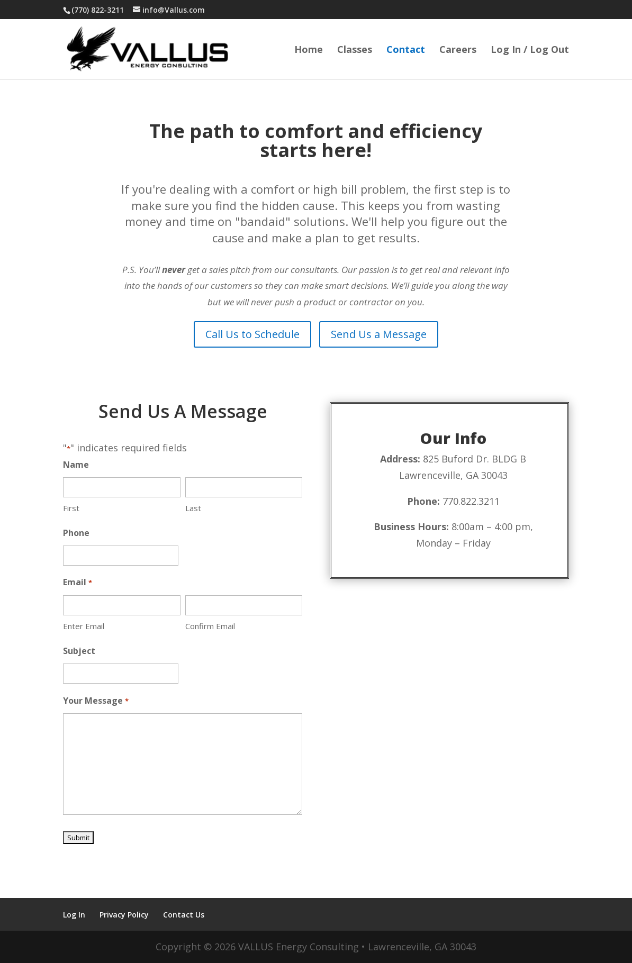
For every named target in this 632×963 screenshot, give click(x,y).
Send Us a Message (379, 334)
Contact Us (183, 915)
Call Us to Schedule (252, 334)
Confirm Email (210, 626)
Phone (76, 533)
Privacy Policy (124, 915)
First (71, 508)
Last (193, 508)
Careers (457, 51)
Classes (354, 51)
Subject (79, 651)
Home (308, 51)
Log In (74, 915)
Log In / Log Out (530, 51)
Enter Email (83, 626)
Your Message (95, 701)
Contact (405, 51)
